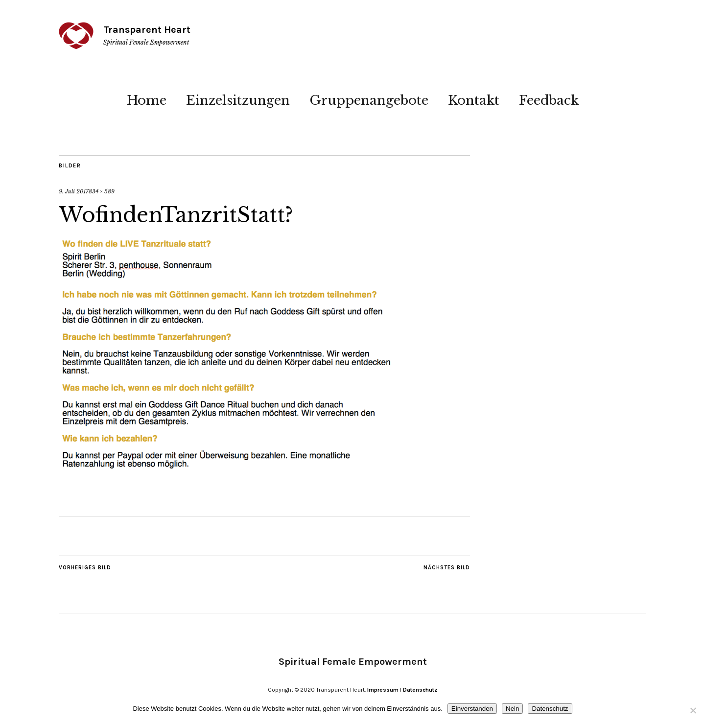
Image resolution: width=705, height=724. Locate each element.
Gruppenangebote (368, 100)
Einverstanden (472, 708)
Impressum (383, 689)
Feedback (549, 100)
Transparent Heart (146, 29)
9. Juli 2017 (74, 191)
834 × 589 (102, 191)
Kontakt (473, 100)
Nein (512, 708)
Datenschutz (420, 689)
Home (146, 100)
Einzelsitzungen (238, 100)
